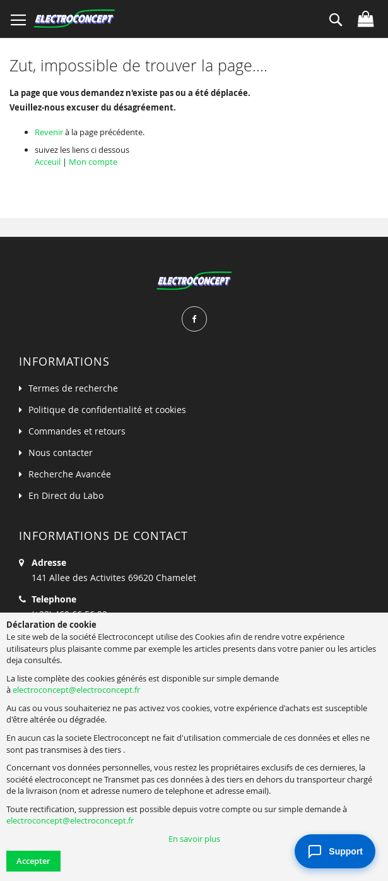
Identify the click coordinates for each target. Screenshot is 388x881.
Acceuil (48, 161)
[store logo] (74, 19)
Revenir (49, 132)
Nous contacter (60, 452)
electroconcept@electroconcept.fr (76, 689)
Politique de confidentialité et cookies (107, 410)
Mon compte (93, 161)
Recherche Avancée (69, 474)
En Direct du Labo (65, 495)
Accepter (33, 860)
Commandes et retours (77, 431)
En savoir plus (194, 838)
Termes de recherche (73, 388)
